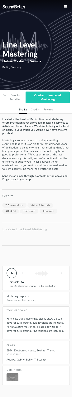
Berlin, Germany (12, 67)
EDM (9, 350)
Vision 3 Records (40, 205)
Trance (51, 350)
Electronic (20, 350)
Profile (23, 109)
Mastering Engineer (18, 296)
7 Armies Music (14, 205)
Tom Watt (48, 211)
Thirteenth (29, 211)
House (31, 350)
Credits (35, 109)
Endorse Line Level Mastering (24, 229)
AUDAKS (10, 211)
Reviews (48, 109)
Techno (41, 350)
